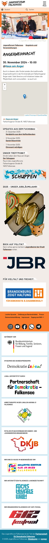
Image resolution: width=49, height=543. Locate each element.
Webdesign (32, 539)
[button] (24, 96)
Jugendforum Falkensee (16, 3)
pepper (44, 539)
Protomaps (33, 115)
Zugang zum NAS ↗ (37, 317)
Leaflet (27, 115)
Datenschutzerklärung (12, 317)
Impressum (25, 317)
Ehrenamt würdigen (14, 147)
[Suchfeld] (36, 9)
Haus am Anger (14, 66)
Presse (41, 314)
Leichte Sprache (10, 314)
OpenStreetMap (42, 115)
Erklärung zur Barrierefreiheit (28, 314)
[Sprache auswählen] (12, 9)
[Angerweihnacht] (24, 99)
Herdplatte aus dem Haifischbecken (20, 134)
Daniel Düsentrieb (13, 140)
